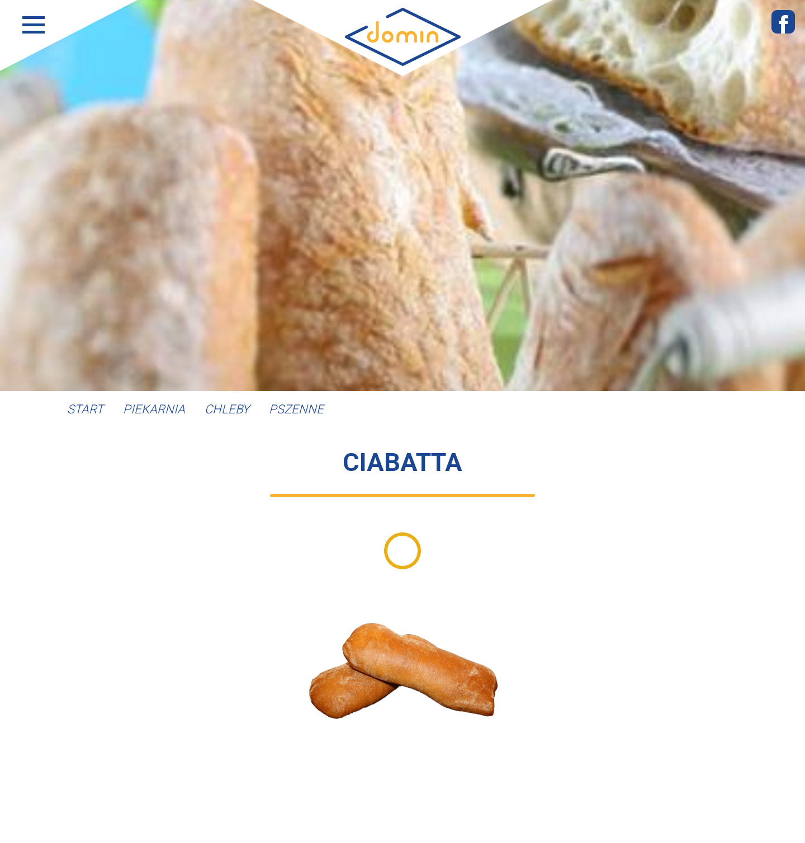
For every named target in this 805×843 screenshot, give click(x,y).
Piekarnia (154, 409)
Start (85, 409)
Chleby (227, 409)
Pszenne (296, 409)
